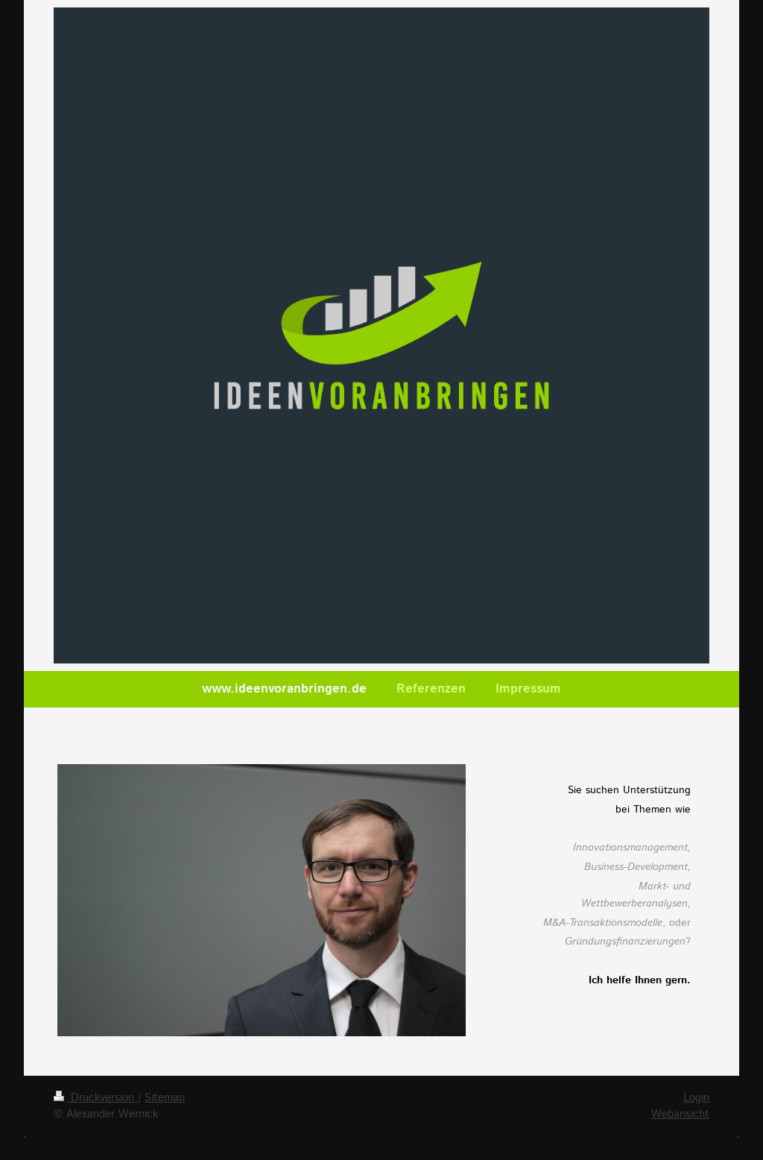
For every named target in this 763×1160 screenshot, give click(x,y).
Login (696, 1098)
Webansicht (680, 1114)
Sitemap (165, 1098)
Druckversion (96, 1098)
